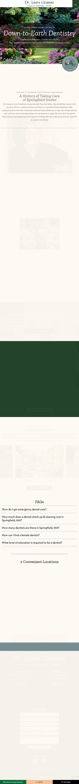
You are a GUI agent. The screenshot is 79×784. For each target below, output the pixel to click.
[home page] (39, 3)
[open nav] (75, 3)
